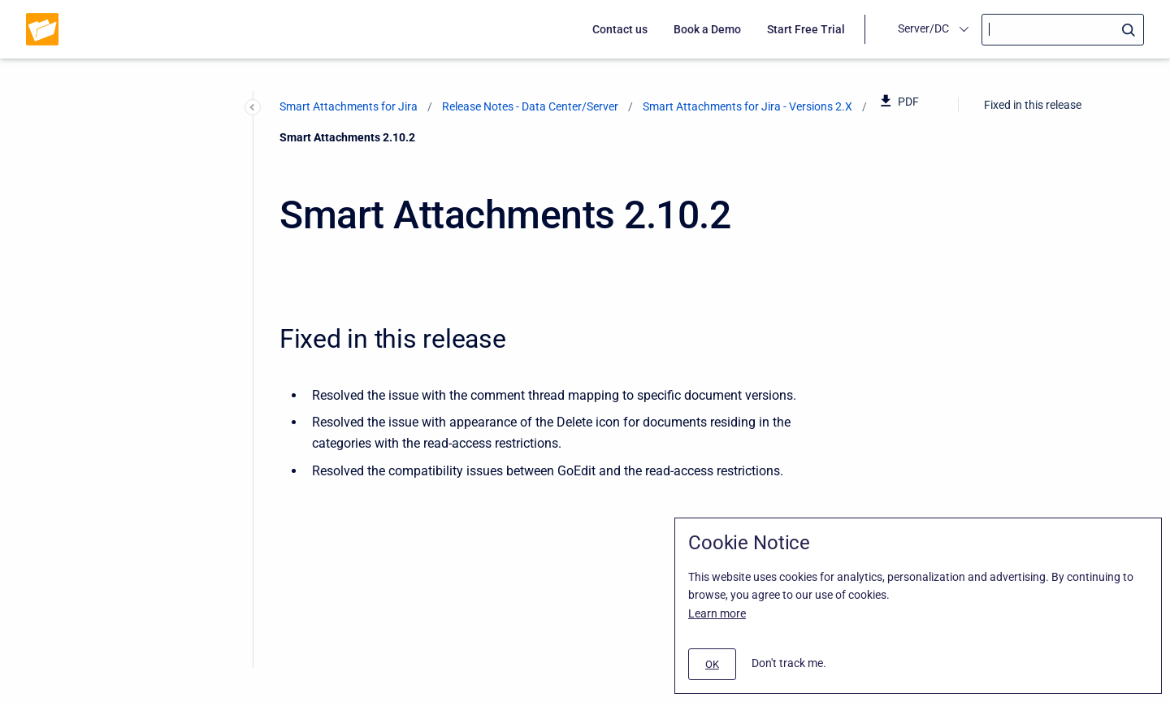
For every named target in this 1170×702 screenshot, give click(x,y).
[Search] (1063, 30)
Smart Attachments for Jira (349, 106)
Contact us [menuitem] (620, 29)
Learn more (717, 613)
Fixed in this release (1032, 104)
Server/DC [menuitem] (923, 28)
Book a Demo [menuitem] (707, 29)
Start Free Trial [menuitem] (806, 29)
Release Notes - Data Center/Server (530, 106)
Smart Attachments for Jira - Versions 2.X (747, 106)
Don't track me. (789, 663)
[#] (712, 664)
